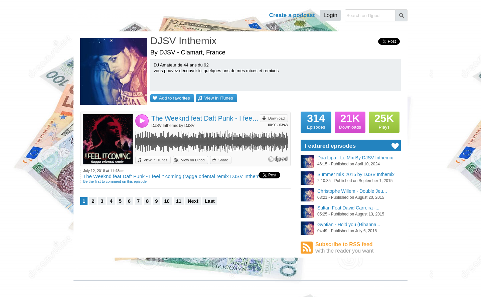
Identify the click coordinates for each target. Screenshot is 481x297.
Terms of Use (115, 287)
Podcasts (205, 15)
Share (223, 160)
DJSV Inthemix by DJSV (172, 125)
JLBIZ (93, 287)
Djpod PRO (218, 287)
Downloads (350, 121)
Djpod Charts (84, 267)
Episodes (316, 121)
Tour (233, 15)
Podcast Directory (128, 267)
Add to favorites (174, 98)
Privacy (139, 287)
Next (193, 201)
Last (210, 201)
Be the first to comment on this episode (115, 181)
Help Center (245, 287)
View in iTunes (218, 98)
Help (254, 15)
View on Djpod (193, 160)
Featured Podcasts (88, 273)
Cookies (158, 287)
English (401, 287)
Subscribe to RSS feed (358, 248)
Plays (384, 121)
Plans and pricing (187, 287)
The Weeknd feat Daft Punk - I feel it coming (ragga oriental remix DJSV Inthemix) (205, 118)
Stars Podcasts (126, 273)
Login (330, 15)
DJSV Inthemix (183, 40)
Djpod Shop (163, 267)
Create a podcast (292, 15)
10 (166, 201)
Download (276, 118)
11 (178, 201)
